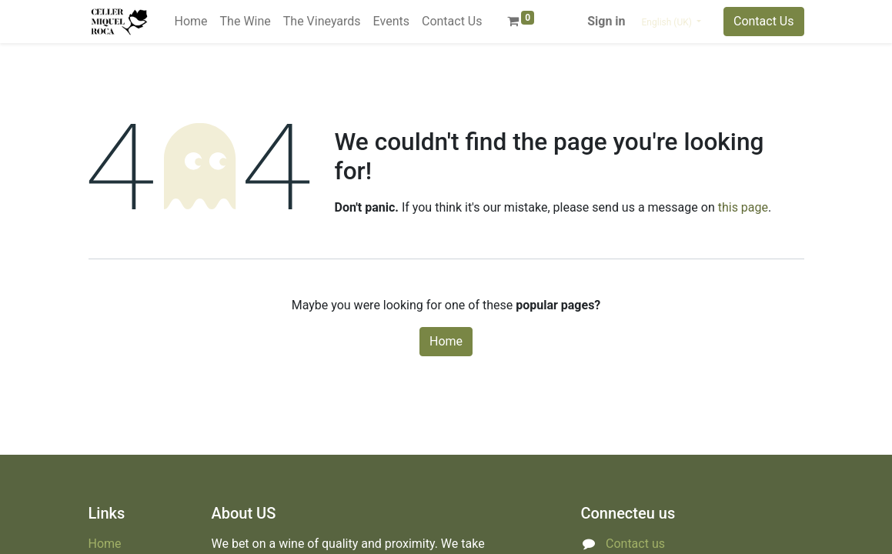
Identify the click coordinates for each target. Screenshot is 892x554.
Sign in (606, 21)
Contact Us (763, 21)
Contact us (635, 543)
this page (743, 207)
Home (446, 341)
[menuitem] (191, 21)
